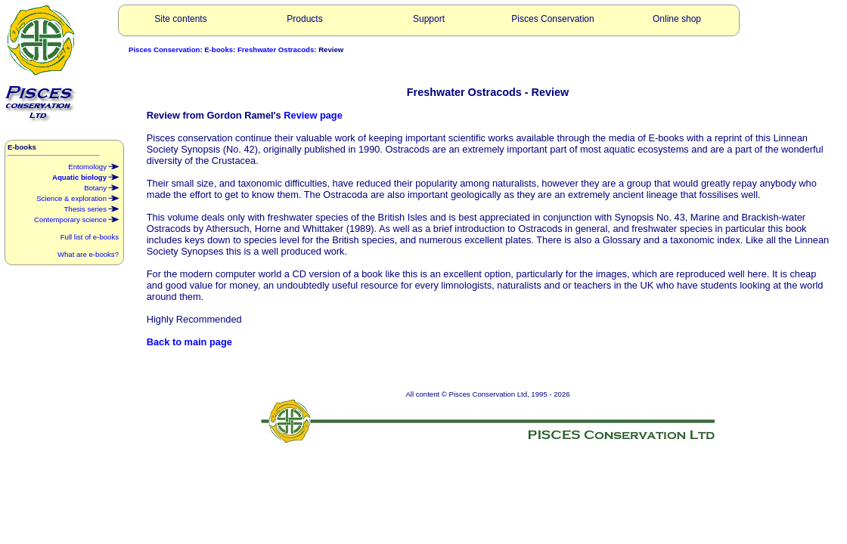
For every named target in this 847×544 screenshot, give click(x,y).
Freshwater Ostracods (275, 49)
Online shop (677, 19)
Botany (101, 186)
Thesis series (91, 207)
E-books (218, 49)
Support (429, 19)
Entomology (93, 165)
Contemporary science (76, 218)
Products (304, 19)
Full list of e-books (89, 237)
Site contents (180, 19)
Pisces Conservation (552, 19)
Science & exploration (77, 197)
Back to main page (189, 342)
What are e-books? (88, 254)
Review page (313, 115)
